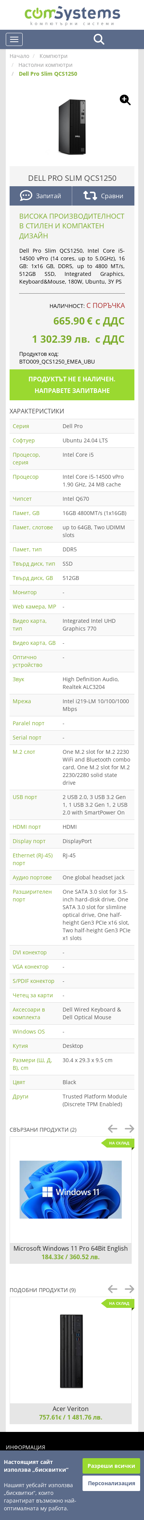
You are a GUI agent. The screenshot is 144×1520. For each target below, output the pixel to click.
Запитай (40, 196)
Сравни (103, 196)
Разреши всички (111, 1465)
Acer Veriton (71, 1408)
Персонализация (111, 1483)
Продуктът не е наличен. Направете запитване (72, 385)
